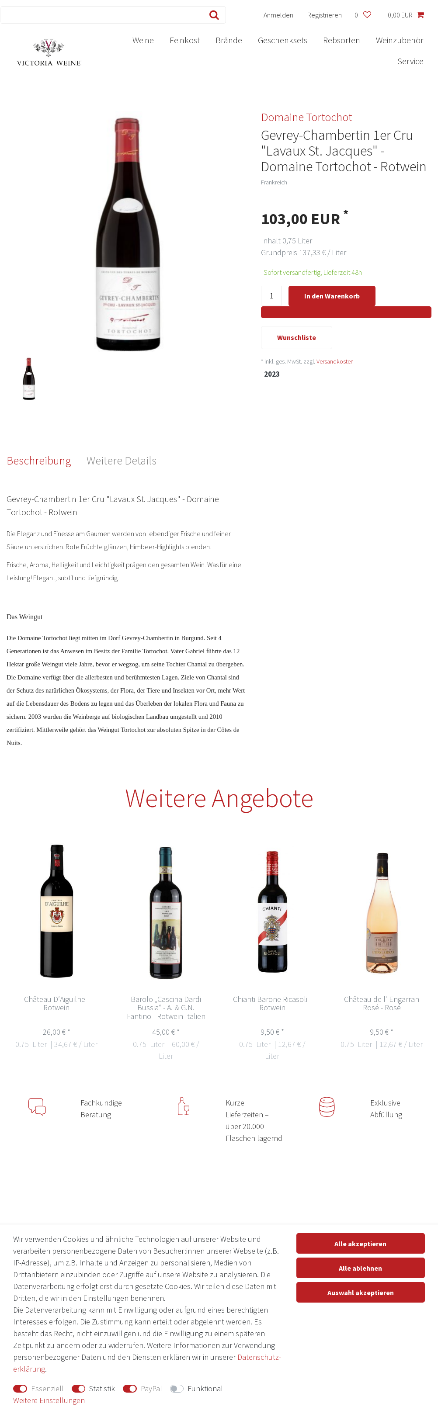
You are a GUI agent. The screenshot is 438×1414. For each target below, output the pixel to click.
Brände (229, 40)
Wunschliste (296, 338)
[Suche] (212, 15)
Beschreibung (39, 460)
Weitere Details (121, 460)
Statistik (102, 1388)
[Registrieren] (324, 15)
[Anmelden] (278, 15)
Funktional (205, 1388)
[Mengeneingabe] (271, 296)
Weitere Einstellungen (49, 1400)
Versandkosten (335, 362)
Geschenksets (282, 40)
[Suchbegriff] (99, 15)
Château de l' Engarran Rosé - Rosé (381, 1004)
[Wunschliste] (362, 15)
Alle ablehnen (360, 1268)
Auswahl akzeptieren (360, 1292)
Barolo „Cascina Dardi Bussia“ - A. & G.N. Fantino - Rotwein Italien (166, 1008)
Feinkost (185, 40)
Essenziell (47, 1388)
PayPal (151, 1388)
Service (410, 60)
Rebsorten (341, 40)
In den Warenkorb (332, 295)
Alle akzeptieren (360, 1243)
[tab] (47, 460)
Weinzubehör (400, 40)
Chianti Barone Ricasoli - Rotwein (272, 1004)
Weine (143, 40)
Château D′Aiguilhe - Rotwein (56, 1004)
